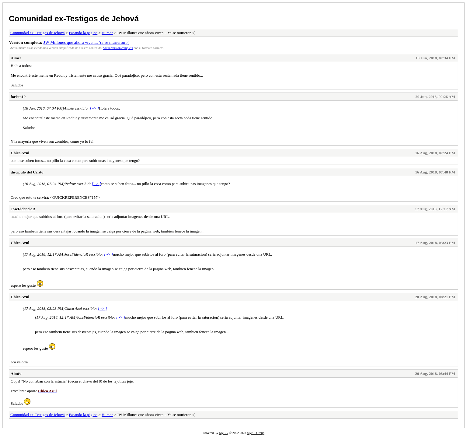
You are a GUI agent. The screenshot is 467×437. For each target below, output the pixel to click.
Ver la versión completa (118, 48)
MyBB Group (255, 433)
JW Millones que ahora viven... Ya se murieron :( (86, 42)
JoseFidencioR (23, 209)
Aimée (16, 58)
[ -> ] (94, 108)
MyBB (223, 433)
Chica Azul (20, 153)
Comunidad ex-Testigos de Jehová (74, 18)
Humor (107, 32)
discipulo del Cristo (27, 172)
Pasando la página (83, 32)
